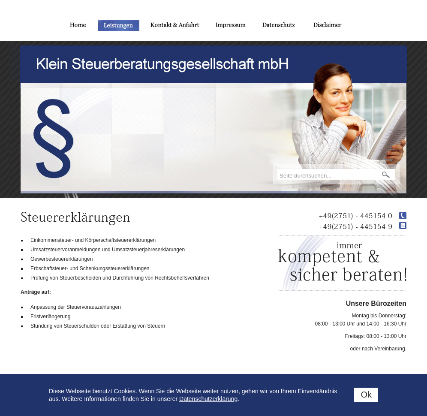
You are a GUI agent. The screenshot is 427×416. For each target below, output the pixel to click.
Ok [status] (366, 394)
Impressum (231, 25)
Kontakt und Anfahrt (175, 25)
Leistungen (118, 25)
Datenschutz (279, 25)
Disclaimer (329, 25)
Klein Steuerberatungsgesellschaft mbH (163, 64)
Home (75, 25)
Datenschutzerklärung (208, 398)
